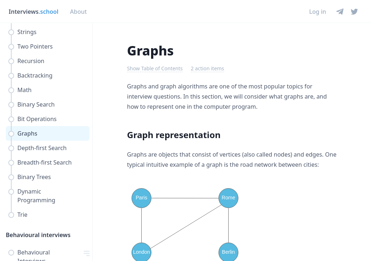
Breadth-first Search (44, 162)
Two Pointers (35, 46)
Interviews (33, 11)
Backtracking (35, 75)
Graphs (27, 133)
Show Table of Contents (155, 68)
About (78, 12)
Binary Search (36, 104)
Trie (22, 215)
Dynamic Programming (36, 195)
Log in (317, 12)
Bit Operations (37, 119)
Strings (27, 32)
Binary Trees (34, 177)
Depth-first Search (42, 148)
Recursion (31, 61)
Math (24, 90)
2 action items (207, 68)
